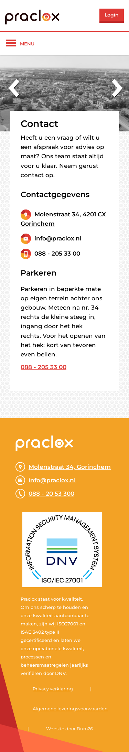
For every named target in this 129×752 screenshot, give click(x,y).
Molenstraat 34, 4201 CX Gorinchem (63, 219)
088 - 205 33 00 (57, 253)
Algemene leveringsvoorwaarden (70, 708)
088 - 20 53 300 (44, 493)
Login (112, 15)
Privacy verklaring (53, 688)
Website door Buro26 (69, 728)
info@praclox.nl (58, 238)
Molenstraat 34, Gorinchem (63, 466)
